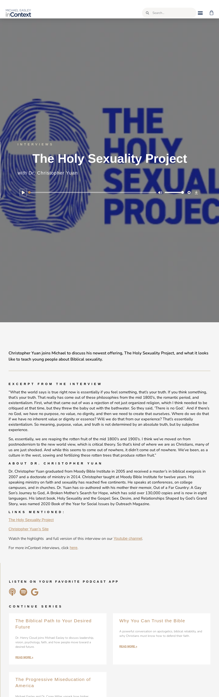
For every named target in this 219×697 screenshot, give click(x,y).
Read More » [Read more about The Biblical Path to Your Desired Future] (24, 657)
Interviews (36, 144)
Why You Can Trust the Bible (152, 620)
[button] (199, 13)
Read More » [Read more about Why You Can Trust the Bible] (128, 646)
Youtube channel (128, 538)
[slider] (92, 192)
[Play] (23, 192)
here (73, 548)
